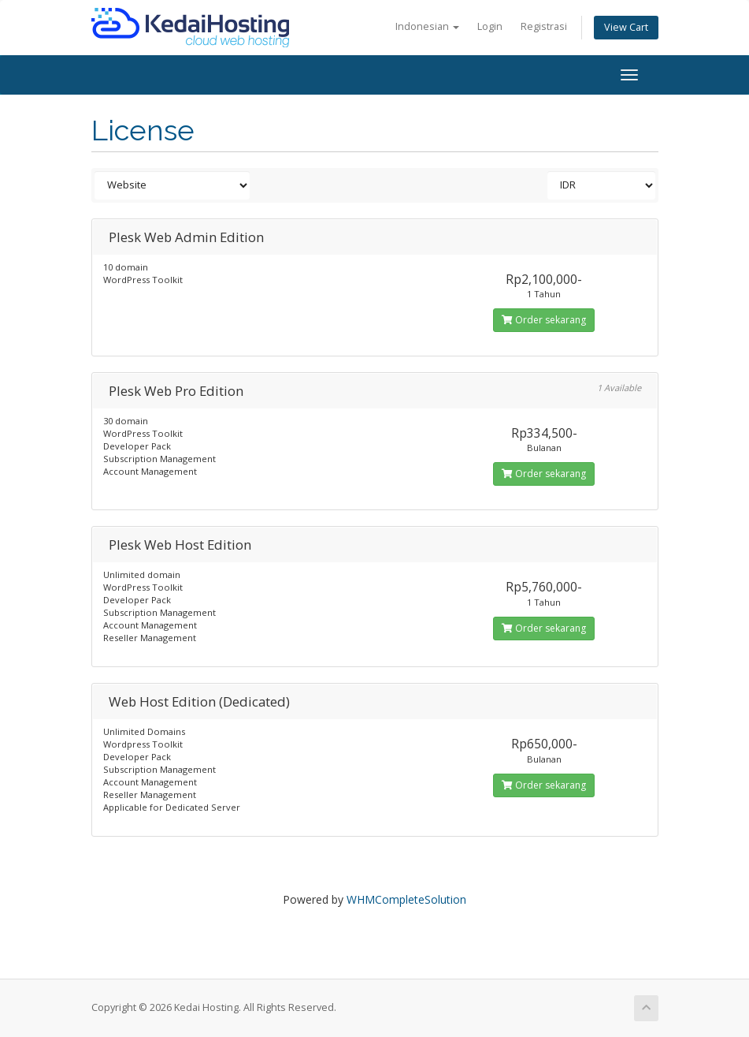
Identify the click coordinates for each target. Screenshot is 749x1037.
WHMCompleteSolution (406, 899)
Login (489, 26)
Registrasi (544, 26)
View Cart (626, 27)
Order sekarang (544, 319)
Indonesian (427, 26)
